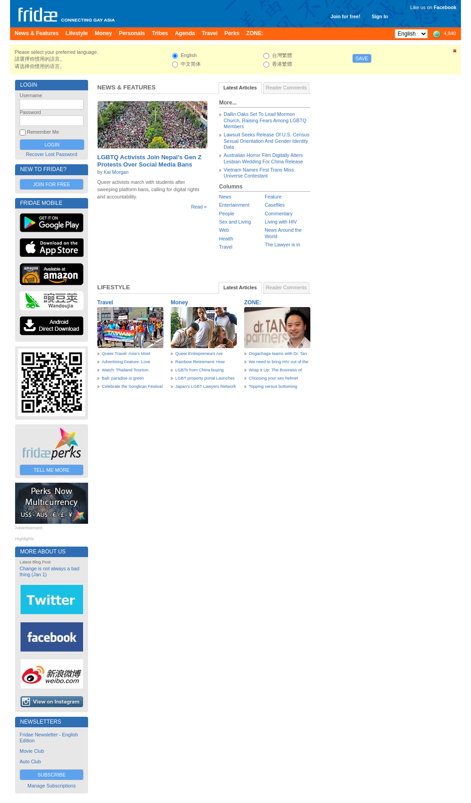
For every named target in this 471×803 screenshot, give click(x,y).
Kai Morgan (116, 172)
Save (362, 58)
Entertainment (234, 205)
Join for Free (51, 184)
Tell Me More (52, 470)
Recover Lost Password (52, 154)
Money (179, 302)
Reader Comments (286, 87)
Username (31, 95)
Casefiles (275, 205)
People (226, 213)
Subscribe (51, 774)
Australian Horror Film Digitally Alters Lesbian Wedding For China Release (263, 158)
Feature (273, 196)
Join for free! (345, 16)
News (225, 196)
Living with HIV (281, 221)
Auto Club (30, 761)
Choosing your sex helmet (273, 378)
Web (224, 230)
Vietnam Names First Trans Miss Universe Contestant (259, 172)
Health (226, 238)
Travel (225, 247)
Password (30, 112)
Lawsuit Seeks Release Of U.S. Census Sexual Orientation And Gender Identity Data (266, 141)
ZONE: (252, 302)
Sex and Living (235, 221)
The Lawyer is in (282, 244)
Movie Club (32, 751)
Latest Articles (240, 87)
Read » (199, 206)
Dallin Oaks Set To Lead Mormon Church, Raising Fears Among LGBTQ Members (265, 120)
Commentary (279, 213)
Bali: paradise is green (123, 378)
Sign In (380, 16)
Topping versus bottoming (273, 386)
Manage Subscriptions (51, 785)
